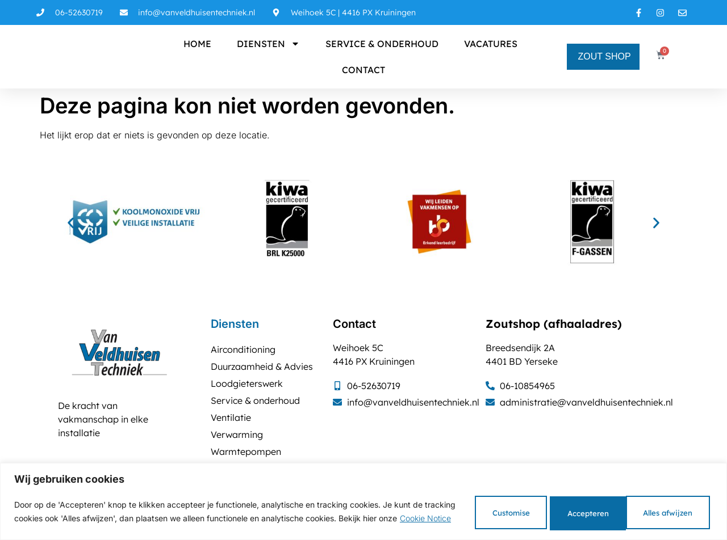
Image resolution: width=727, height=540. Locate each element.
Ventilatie (231, 417)
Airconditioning (243, 349)
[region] (363, 499)
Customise (468, 510)
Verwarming (237, 434)
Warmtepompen (246, 451)
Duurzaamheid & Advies (262, 366)
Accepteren (667, 510)
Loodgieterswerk (247, 383)
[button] (71, 223)
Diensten (268, 43)
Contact (363, 69)
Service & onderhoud (381, 43)
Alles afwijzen (567, 510)
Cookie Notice (76, 523)
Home (197, 43)
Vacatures (490, 43)
